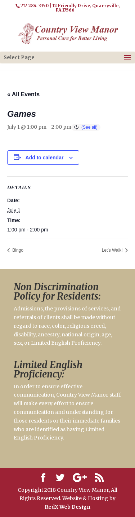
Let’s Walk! (113, 250)
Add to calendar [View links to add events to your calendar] (45, 157)
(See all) (89, 127)
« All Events (23, 94)
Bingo (17, 250)
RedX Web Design (67, 507)
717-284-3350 (35, 5)
